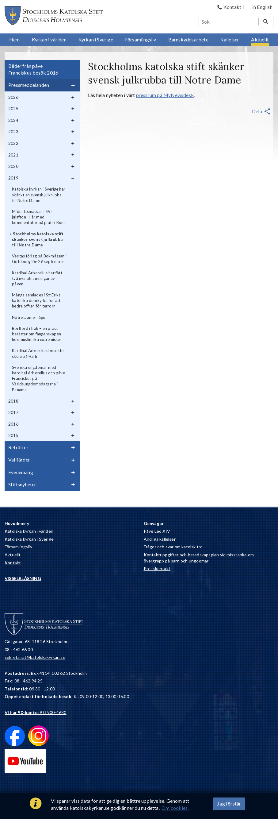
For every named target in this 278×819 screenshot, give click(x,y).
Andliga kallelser (160, 539)
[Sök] (229, 21)
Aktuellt (13, 554)
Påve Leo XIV (157, 531)
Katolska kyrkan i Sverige (29, 539)
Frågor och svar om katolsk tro (173, 546)
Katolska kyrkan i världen (29, 531)
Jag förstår (229, 803)
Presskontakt (157, 568)
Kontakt (13, 562)
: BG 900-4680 (36, 712)
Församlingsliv (18, 546)
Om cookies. (175, 808)
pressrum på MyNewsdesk (165, 95)
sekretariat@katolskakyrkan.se (35, 657)
